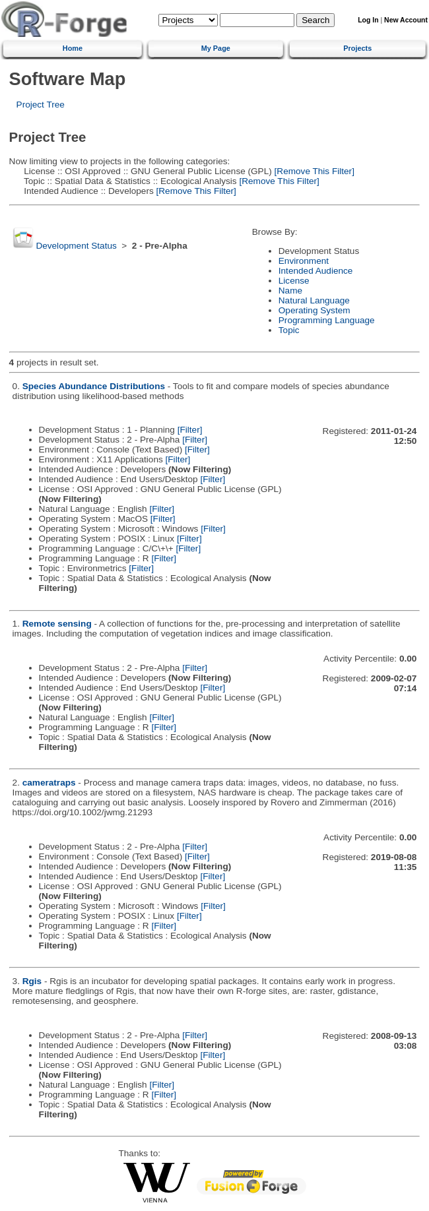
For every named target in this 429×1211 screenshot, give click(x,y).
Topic (289, 330)
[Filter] (190, 430)
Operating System (314, 310)
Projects (357, 48)
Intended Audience (316, 271)
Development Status (76, 246)
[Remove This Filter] (313, 171)
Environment (304, 261)
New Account (406, 20)
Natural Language (314, 300)
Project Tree (40, 104)
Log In (368, 20)
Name (290, 290)
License (294, 281)
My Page (215, 48)
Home (72, 48)
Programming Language (327, 320)
